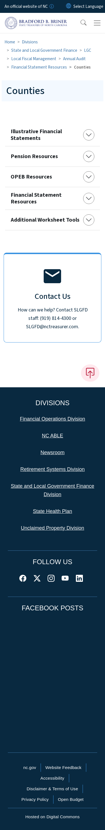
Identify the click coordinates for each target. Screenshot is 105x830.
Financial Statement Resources (39, 67)
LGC (87, 50)
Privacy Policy (34, 799)
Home (9, 42)
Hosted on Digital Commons (52, 816)
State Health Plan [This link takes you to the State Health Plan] (52, 511)
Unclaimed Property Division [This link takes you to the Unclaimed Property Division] (52, 528)
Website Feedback (63, 767)
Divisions (30, 42)
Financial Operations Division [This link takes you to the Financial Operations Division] (52, 419)
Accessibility (52, 778)
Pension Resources (34, 156)
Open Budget (71, 799)
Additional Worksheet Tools (45, 220)
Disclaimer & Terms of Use (52, 788)
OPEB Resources (31, 177)
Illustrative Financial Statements (36, 135)
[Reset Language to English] (68, 6)
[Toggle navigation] (97, 23)
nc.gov (29, 767)
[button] (80, 23)
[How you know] (51, 6)
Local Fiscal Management (33, 59)
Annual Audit (74, 59)
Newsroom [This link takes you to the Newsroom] (52, 452)
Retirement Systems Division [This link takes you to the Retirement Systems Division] (52, 469)
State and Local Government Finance (44, 50)
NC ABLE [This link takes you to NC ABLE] (52, 436)
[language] (88, 6)
